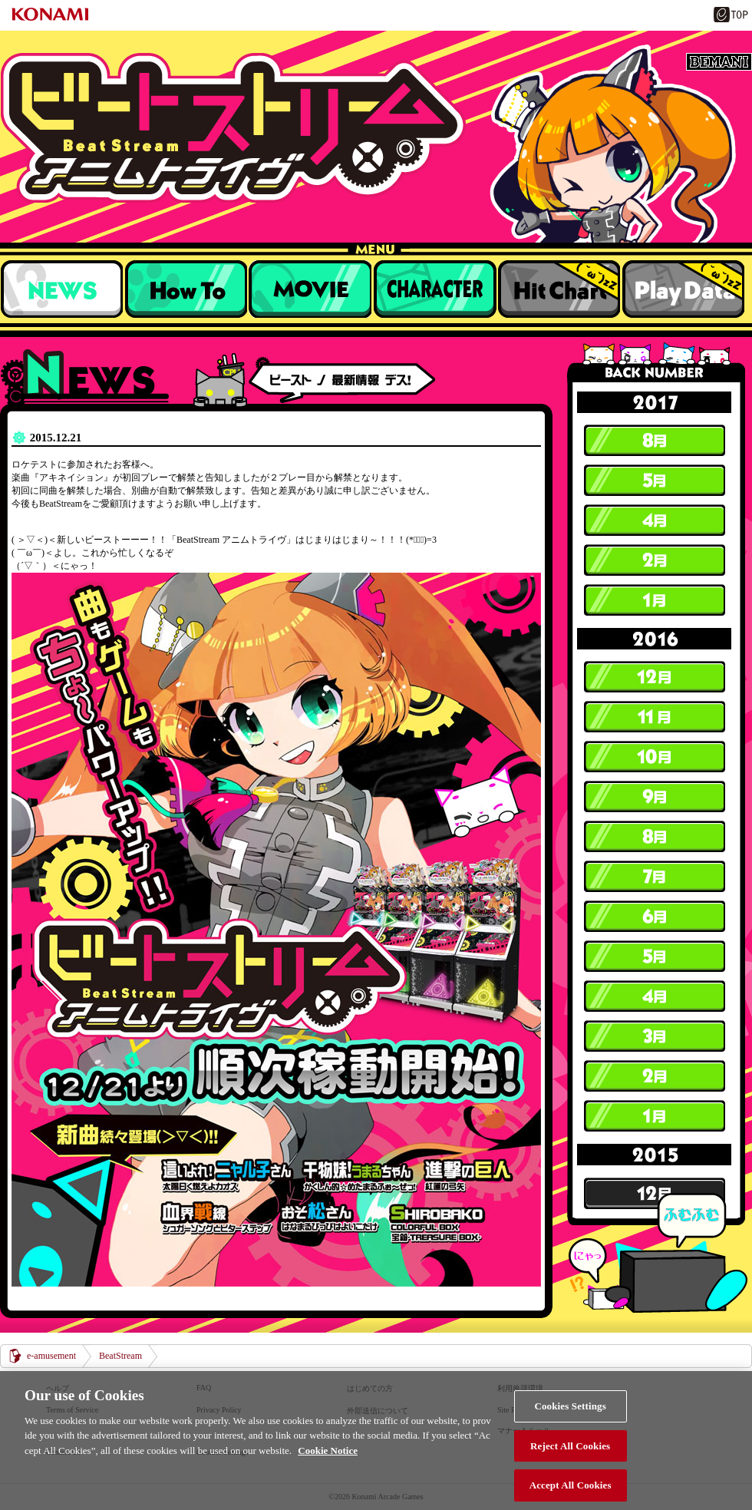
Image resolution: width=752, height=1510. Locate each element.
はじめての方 (370, 1388)
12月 (654, 677)
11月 (654, 717)
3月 (654, 1036)
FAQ (203, 1387)
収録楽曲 (310, 288)
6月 (654, 916)
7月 (654, 877)
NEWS (61, 288)
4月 (654, 520)
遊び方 (185, 288)
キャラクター (434, 288)
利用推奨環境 (520, 1388)
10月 (654, 757)
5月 (654, 480)
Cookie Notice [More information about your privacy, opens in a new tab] (328, 1469)
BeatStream (376, 128)
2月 (654, 560)
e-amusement (51, 1355)
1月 (654, 600)
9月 (654, 797)
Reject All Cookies (570, 1464)
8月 (654, 441)
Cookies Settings (569, 1424)
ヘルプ (57, 1388)
